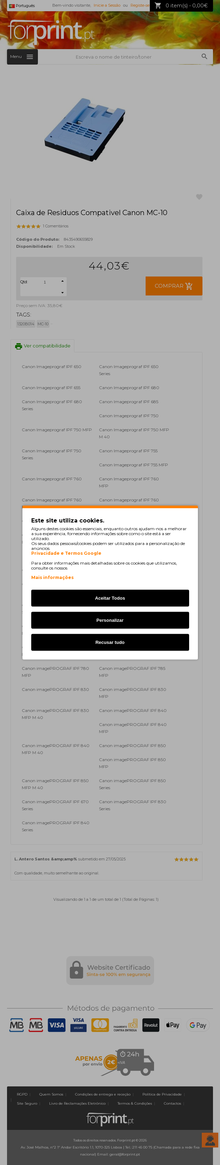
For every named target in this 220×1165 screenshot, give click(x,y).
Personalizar (110, 620)
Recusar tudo (110, 642)
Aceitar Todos (110, 598)
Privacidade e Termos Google (66, 553)
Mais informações (52, 577)
